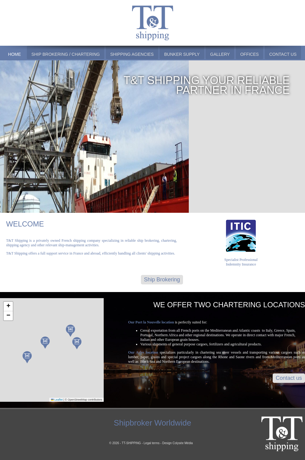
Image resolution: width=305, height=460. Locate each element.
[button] (70, 331)
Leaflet (57, 399)
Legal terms (152, 443)
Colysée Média (183, 443)
